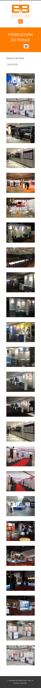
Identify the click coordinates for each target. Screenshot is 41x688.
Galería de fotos (13, 64)
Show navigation (20, 21)
